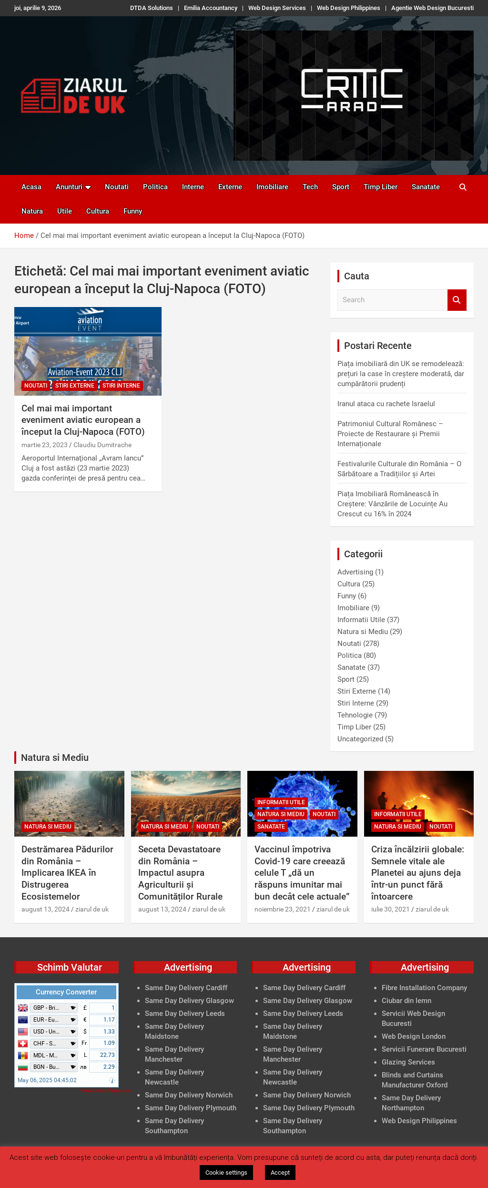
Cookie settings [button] (226, 1172)
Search (457, 300)
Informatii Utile (361, 619)
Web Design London (414, 1036)
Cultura (97, 211)
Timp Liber (380, 187)
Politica (155, 187)
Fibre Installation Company (424, 987)
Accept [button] (280, 1172)
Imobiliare (272, 187)
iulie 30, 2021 (390, 909)
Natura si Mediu (362, 631)
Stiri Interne (121, 385)
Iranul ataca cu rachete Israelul (386, 403)
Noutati (117, 187)
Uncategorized (360, 739)
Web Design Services (277, 7)
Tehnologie (355, 715)
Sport (340, 187)
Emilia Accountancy (210, 7)
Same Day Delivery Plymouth (190, 1108)
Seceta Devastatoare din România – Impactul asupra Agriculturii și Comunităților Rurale (180, 873)
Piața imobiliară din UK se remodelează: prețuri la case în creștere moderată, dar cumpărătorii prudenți (400, 373)
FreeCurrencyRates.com (106, 1090)
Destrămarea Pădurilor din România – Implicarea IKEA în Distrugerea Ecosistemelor (67, 873)
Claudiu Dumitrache (102, 445)
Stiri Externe (74, 385)
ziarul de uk (92, 909)
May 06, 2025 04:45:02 (47, 1080)
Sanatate (426, 187)
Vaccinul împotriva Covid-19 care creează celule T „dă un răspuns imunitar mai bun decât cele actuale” (301, 873)
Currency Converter (66, 992)
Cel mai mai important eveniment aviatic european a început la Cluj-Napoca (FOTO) (83, 420)
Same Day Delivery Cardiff (186, 987)
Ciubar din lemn (406, 1000)
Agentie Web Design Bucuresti (432, 7)
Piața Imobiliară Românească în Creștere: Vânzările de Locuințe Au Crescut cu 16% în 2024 (392, 504)
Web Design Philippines (348, 7)
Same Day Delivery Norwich (189, 1095)
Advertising (355, 572)
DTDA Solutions (151, 7)
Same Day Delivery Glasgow (189, 1000)
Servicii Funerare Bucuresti (424, 1049)
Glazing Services (408, 1062)
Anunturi (69, 187)
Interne (193, 187)
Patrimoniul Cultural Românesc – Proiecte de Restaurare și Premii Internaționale (390, 434)
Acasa (31, 187)
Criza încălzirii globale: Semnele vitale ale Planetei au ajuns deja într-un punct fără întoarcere (417, 873)
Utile (64, 211)
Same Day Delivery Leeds (185, 1013)
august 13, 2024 (45, 909)
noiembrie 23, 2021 (282, 909)
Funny (132, 211)
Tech (310, 187)
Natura (32, 211)
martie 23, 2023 (44, 445)
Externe (230, 187)
